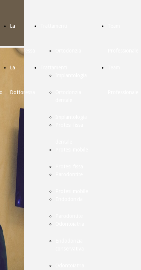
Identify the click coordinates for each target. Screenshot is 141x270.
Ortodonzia (68, 51)
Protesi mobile (71, 191)
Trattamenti (53, 26)
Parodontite (69, 216)
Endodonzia (69, 241)
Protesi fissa (69, 167)
